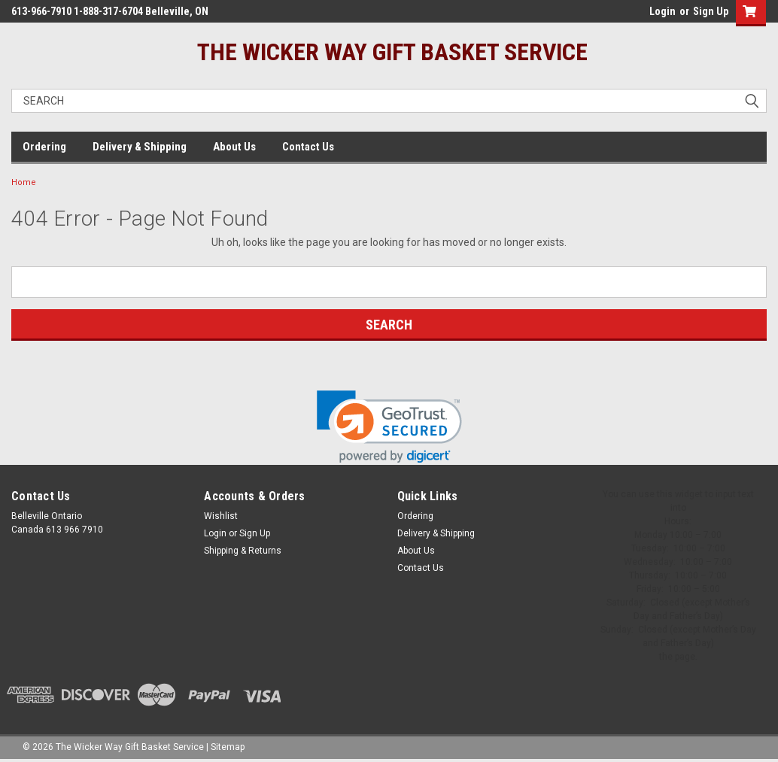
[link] (389, 427)
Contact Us (308, 146)
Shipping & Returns (242, 550)
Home (23, 182)
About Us (234, 146)
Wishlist (221, 516)
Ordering (44, 146)
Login (662, 11)
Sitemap (228, 747)
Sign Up (710, 11)
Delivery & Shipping (140, 146)
